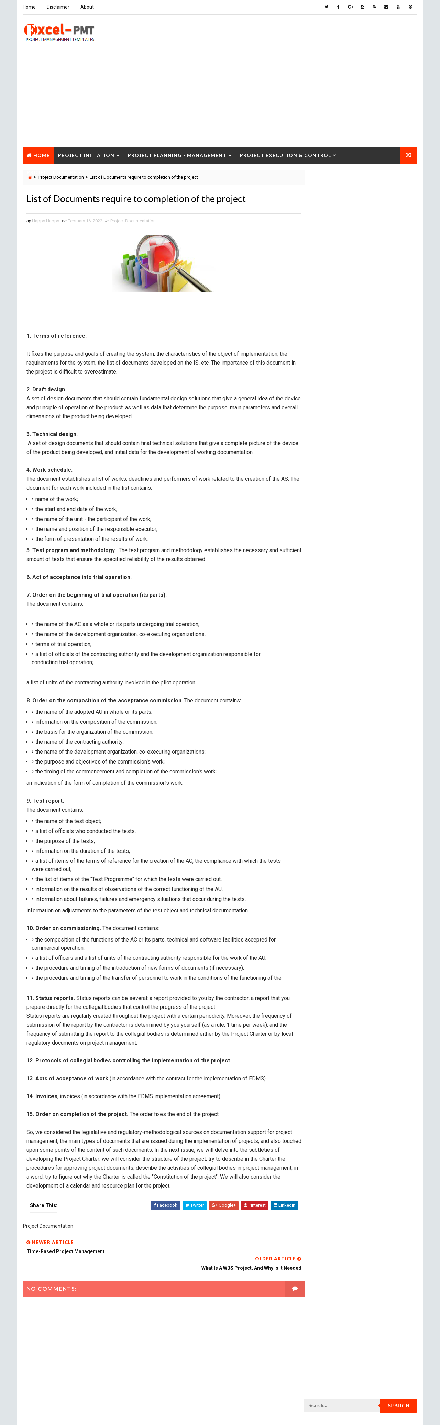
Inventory (386, 463)
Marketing (374, 511)
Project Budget (381, 523)
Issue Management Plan (333, 475)
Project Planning (326, 836)
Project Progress (327, 884)
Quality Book (361, 301)
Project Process (326, 848)
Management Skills (375, 487)
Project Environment (330, 704)
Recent (323, 318)
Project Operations (329, 824)
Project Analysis (326, 523)
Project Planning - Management (177, 154)
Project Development (330, 680)
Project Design (324, 668)
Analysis (363, 403)
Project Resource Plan (332, 932)
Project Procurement (331, 860)
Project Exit (378, 728)
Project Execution (327, 728)
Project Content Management (339, 619)
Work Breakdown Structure (337, 1016)
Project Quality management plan (344, 908)
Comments (399, 318)
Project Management (330, 776)
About (87, 7)
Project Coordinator (330, 644)
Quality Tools (322, 992)
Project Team (322, 980)
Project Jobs (322, 764)
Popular (361, 318)
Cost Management (327, 427)
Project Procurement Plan (336, 872)
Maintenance (321, 487)
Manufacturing (324, 511)
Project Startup (325, 968)
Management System (329, 499)
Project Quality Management (338, 896)
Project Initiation (86, 154)
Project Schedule (327, 956)
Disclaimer (57, 7)
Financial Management (331, 439)
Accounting (320, 403)
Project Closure (51, 171)
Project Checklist (327, 559)
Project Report (324, 920)
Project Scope (382, 956)
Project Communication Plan (339, 607)
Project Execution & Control (285, 154)
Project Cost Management (336, 656)
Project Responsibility (332, 944)
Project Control (326, 632)
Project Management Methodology (345, 788)
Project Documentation (132, 220)
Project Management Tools (337, 800)
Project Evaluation (328, 716)
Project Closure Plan (331, 583)
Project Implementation (333, 740)
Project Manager (326, 812)
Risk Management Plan (331, 1004)
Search (399, 180)
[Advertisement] (220, 97)
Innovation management (333, 463)
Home (28, 7)
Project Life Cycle (373, 764)
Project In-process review (336, 752)
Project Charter (325, 535)
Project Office (380, 812)
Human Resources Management (340, 451)
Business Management (331, 415)
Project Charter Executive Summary (346, 547)
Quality (365, 980)
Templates (387, 1004)
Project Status (380, 968)
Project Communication (333, 595)
